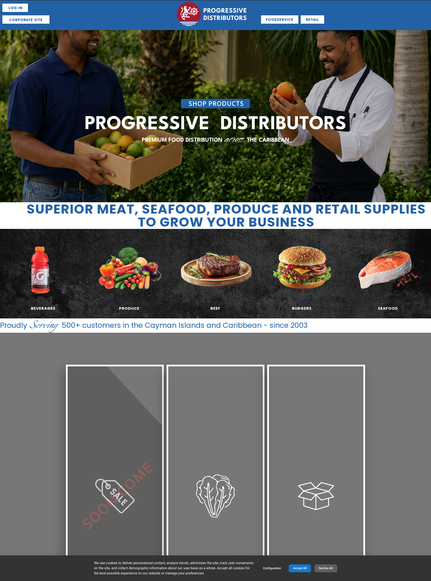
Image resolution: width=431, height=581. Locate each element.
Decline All (326, 568)
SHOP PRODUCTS (216, 104)
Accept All (300, 568)
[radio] (43, 273)
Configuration (272, 568)
